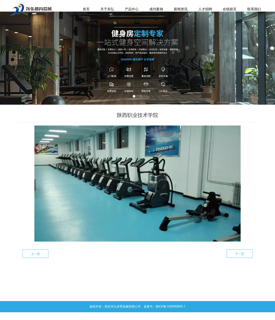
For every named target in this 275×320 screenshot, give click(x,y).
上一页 (35, 261)
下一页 (239, 261)
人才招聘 (205, 9)
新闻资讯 (181, 9)
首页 (86, 9)
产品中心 (132, 9)
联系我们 (254, 9)
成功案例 (156, 9)
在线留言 (230, 9)
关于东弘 (107, 9)
